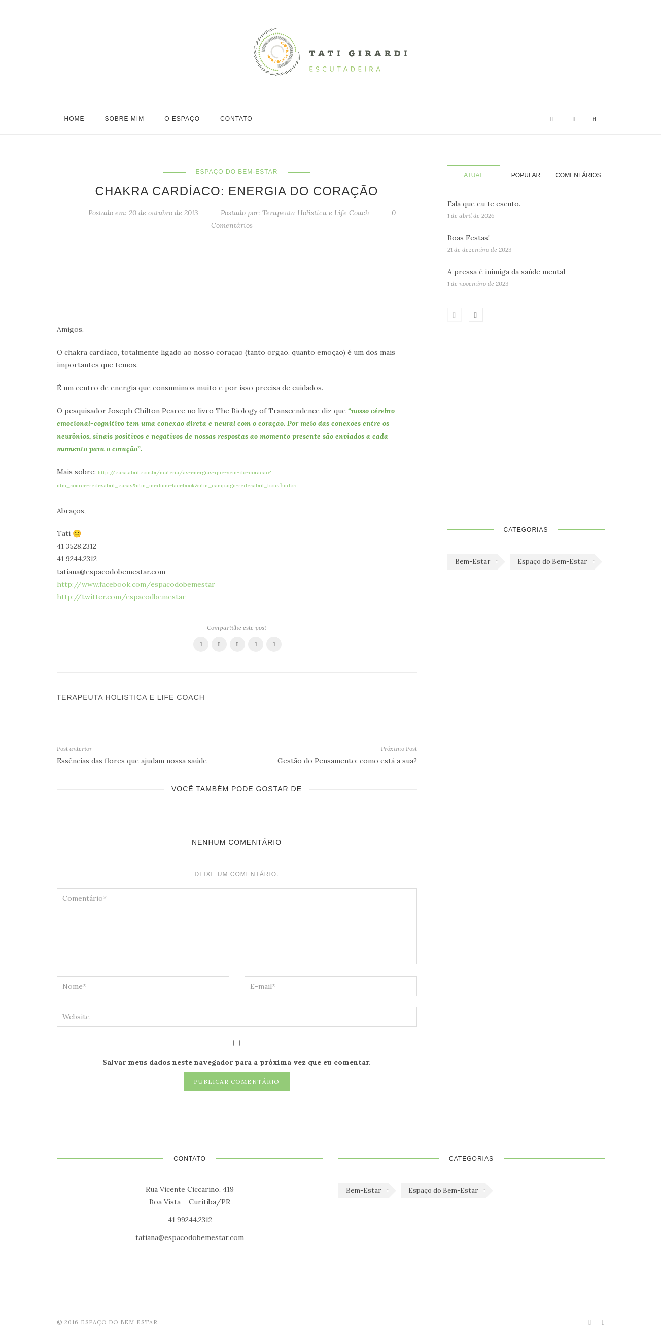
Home (74, 118)
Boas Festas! (468, 237)
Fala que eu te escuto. (483, 203)
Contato (236, 118)
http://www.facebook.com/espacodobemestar (136, 584)
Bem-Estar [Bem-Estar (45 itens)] (472, 561)
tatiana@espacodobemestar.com (189, 1237)
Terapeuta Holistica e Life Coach (315, 212)
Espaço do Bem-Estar (237, 171)
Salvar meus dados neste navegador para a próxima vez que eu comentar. (236, 1062)
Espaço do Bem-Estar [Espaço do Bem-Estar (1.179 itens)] (552, 561)
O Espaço (182, 118)
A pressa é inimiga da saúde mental (506, 271)
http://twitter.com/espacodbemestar (121, 596)
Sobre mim (125, 118)
